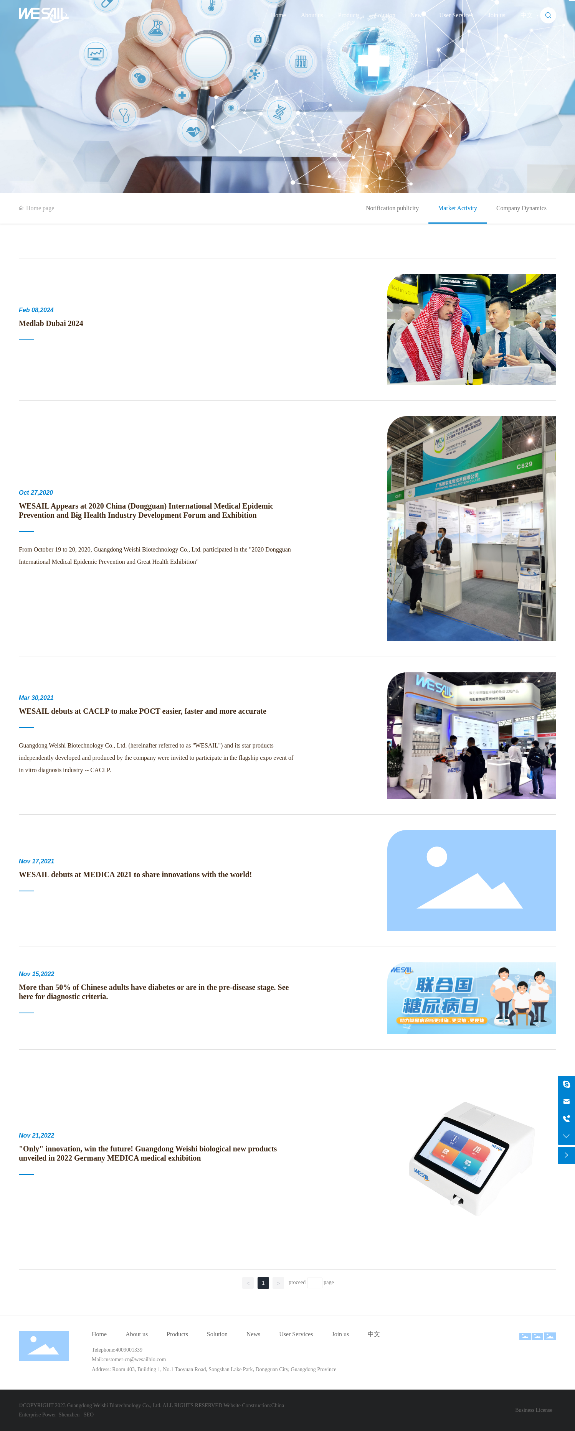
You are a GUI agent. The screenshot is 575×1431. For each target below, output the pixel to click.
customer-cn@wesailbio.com (134, 1359)
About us (312, 15)
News (417, 15)
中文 (526, 15)
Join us (497, 15)
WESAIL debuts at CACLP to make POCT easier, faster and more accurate (142, 711)
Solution (385, 15)
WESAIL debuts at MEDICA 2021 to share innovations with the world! (135, 874)
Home (278, 15)
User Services (456, 15)
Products (349, 15)
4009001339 (129, 1350)
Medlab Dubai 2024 (51, 323)
